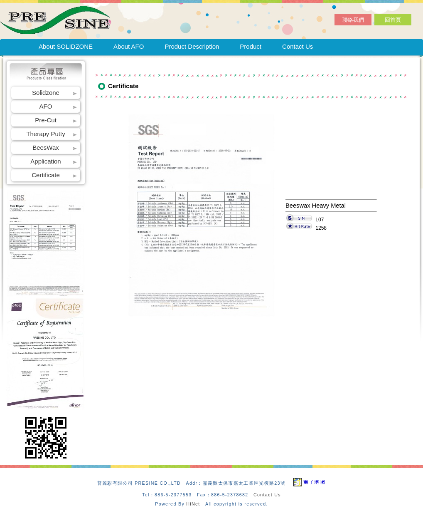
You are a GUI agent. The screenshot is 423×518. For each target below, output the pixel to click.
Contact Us (297, 46)
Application (45, 161)
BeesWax (45, 147)
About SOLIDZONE (66, 46)
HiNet (193, 503)
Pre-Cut (46, 120)
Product (250, 46)
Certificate (46, 174)
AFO (45, 106)
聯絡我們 (353, 20)
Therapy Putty (45, 133)
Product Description (192, 46)
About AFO (128, 46)
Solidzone (45, 92)
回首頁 (393, 20)
